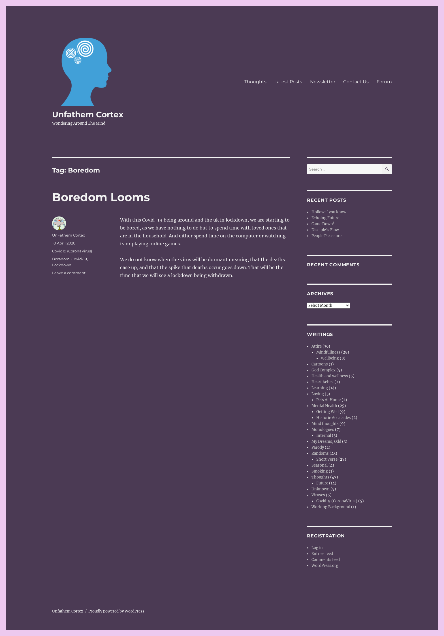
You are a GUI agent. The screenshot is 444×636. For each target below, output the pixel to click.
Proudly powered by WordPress (116, 611)
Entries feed (322, 553)
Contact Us (356, 81)
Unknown (320, 489)
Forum (384, 81)
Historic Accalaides (333, 417)
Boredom (61, 259)
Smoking (319, 471)
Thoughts (255, 81)
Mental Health (324, 405)
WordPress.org (324, 565)
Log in (317, 547)
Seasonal (319, 465)
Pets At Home (328, 399)
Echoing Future (325, 218)
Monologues (322, 429)
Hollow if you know (328, 212)
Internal (323, 435)
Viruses (318, 495)
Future (322, 483)
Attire (316, 346)
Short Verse (327, 459)
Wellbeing (330, 358)
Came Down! (322, 224)
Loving (317, 394)
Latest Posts (288, 81)
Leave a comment (69, 273)
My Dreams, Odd (326, 441)
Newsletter (322, 81)
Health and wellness (329, 376)
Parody (317, 447)
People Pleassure (326, 235)
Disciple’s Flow (325, 229)
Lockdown (61, 265)
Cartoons (319, 364)
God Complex (323, 370)
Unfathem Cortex (87, 114)
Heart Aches (322, 382)
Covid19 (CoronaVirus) (72, 251)
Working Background (330, 507)
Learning (319, 388)
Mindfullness (328, 352)
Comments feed (325, 559)
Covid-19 (79, 259)
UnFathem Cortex (68, 235)
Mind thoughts (325, 423)
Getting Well (327, 411)
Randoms (320, 453)
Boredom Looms (101, 197)
